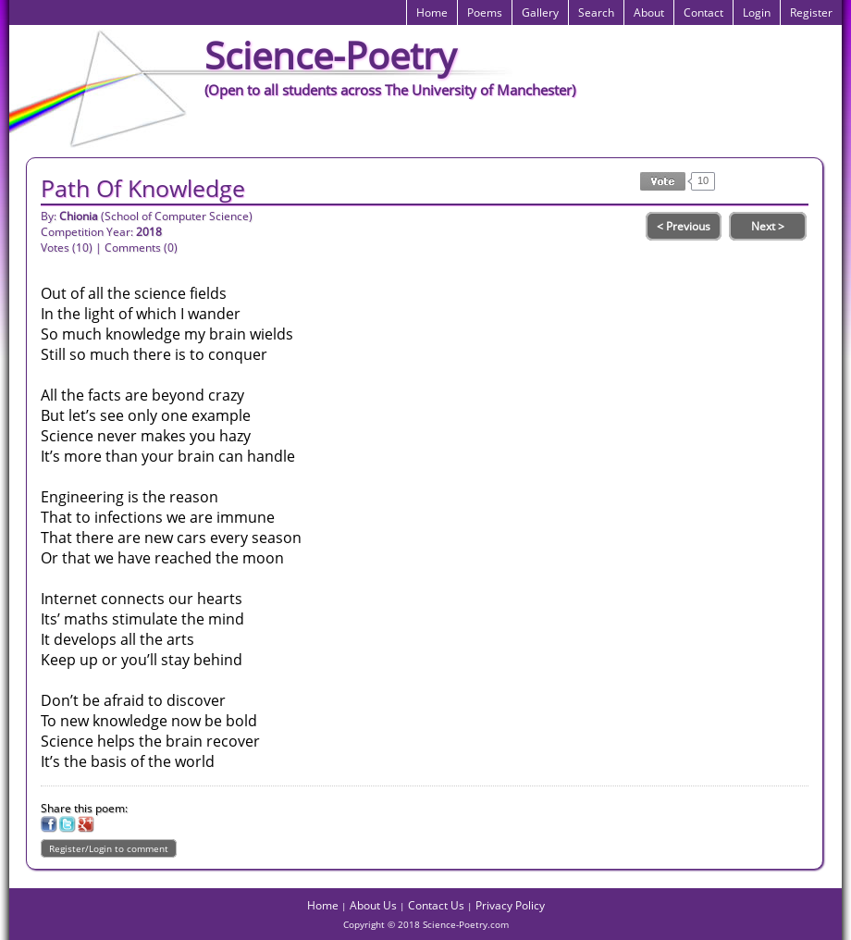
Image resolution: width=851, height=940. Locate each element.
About (649, 12)
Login (757, 12)
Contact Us (436, 905)
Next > (768, 226)
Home (432, 12)
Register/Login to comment (108, 848)
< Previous (683, 226)
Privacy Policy (510, 905)
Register (811, 12)
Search (596, 12)
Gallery (540, 12)
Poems (484, 12)
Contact (703, 12)
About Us (373, 905)
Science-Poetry (330, 55)
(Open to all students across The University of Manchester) (389, 89)
